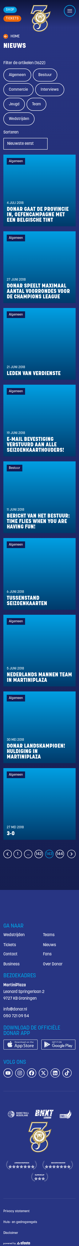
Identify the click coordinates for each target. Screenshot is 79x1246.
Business (11, 964)
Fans (47, 954)
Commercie (18, 90)
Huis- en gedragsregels (20, 1222)
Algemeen (17, 75)
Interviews (50, 90)
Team (36, 104)
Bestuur (45, 75)
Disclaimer (10, 1233)
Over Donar (53, 964)
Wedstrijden (19, 119)
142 (39, 854)
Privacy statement (16, 1211)
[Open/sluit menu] (70, 11)
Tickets (9, 945)
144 (60, 854)
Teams (49, 935)
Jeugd (14, 104)
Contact (10, 954)
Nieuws (49, 945)
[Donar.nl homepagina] (40, 18)
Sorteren (11, 132)
